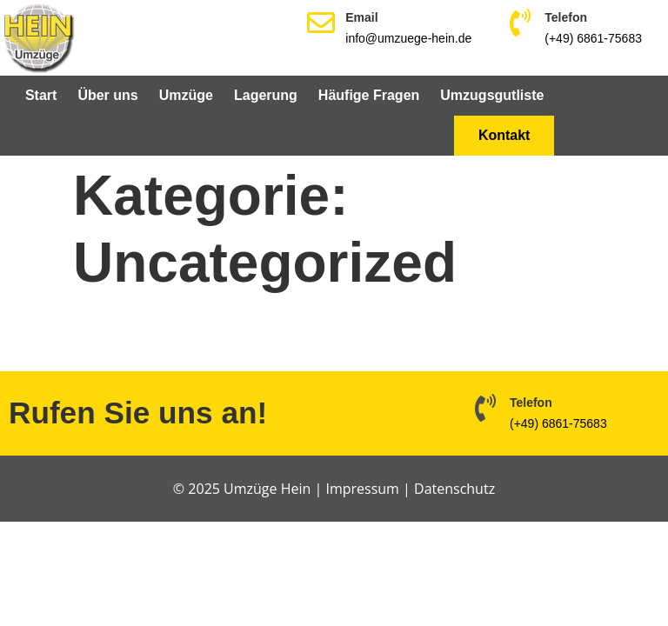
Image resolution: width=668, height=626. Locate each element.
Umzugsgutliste (492, 95)
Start (41, 95)
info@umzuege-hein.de (408, 38)
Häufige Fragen (368, 95)
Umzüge (186, 95)
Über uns (107, 95)
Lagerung (265, 95)
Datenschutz (454, 488)
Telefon (565, 17)
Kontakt (504, 135)
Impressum (361, 488)
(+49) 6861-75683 (593, 38)
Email (361, 17)
